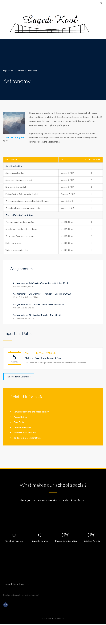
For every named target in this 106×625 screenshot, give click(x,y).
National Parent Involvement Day (43, 358)
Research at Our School (25, 432)
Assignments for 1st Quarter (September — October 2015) (40, 283)
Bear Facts (19, 422)
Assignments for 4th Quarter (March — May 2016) (37, 315)
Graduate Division (22, 427)
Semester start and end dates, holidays (32, 411)
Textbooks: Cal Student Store (27, 437)
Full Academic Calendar (19, 376)
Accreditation (20, 417)
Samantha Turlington (13, 137)
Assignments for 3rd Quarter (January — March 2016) (38, 304)
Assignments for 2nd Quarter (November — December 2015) (42, 293)
